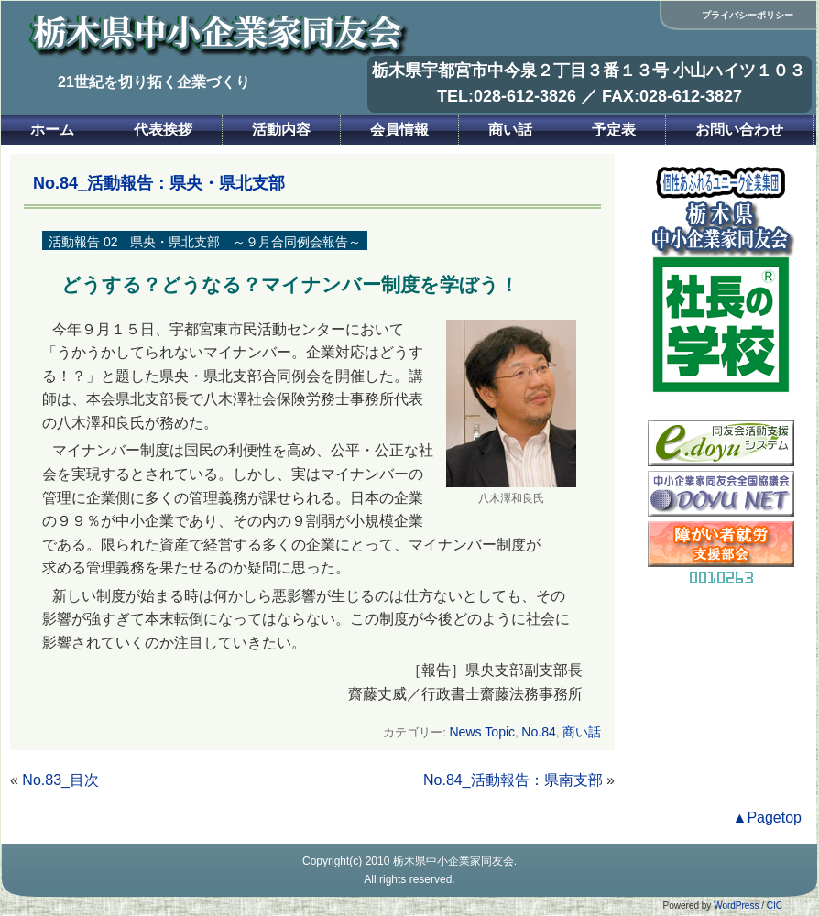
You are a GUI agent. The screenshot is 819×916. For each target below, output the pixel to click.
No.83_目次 (60, 780)
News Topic (482, 732)
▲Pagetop (767, 817)
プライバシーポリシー (747, 15)
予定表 (614, 129)
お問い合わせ (739, 129)
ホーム (52, 129)
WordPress (736, 905)
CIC (774, 905)
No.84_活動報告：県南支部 (513, 780)
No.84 (538, 732)
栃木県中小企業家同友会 (453, 861)
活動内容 (281, 129)
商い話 (510, 129)
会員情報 (399, 129)
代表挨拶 (163, 129)
